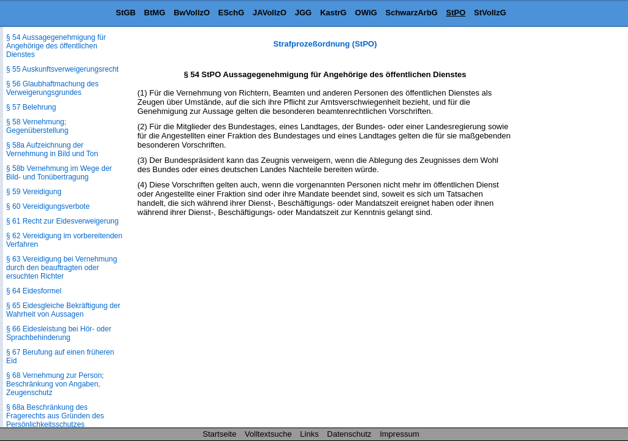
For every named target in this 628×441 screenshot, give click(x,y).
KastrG (333, 12)
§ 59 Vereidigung (33, 191)
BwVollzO (192, 12)
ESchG (231, 12)
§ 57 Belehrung (31, 107)
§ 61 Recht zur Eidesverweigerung (62, 221)
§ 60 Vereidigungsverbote (48, 206)
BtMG (155, 12)
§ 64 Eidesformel (33, 291)
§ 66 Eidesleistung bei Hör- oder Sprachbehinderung (58, 333)
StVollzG (490, 12)
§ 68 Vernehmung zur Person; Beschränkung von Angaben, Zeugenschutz (55, 384)
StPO (455, 12)
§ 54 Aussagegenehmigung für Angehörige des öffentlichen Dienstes (56, 46)
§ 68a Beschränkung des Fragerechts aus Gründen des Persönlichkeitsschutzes (55, 416)
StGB (126, 12)
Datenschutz (349, 434)
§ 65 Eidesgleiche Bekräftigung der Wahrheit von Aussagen (63, 309)
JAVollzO (269, 12)
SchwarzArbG (411, 12)
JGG (303, 12)
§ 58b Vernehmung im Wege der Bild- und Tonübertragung (59, 172)
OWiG (366, 12)
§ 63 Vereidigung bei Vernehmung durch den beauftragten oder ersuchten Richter (61, 268)
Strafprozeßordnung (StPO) (325, 43)
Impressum (399, 434)
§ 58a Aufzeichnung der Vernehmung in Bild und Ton (52, 149)
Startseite (220, 434)
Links (309, 434)
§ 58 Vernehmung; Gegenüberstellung (37, 126)
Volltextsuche (268, 434)
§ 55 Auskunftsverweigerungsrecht (62, 69)
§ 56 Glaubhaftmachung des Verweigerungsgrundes (52, 88)
